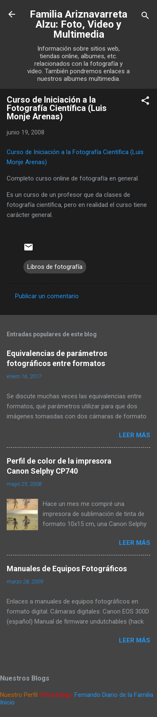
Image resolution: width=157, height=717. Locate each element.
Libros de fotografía (54, 267)
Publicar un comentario (47, 296)
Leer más (134, 435)
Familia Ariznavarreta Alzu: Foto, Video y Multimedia (78, 24)
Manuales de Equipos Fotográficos (67, 568)
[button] (145, 101)
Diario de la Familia (127, 695)
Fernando (87, 695)
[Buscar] (145, 17)
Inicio (7, 702)
